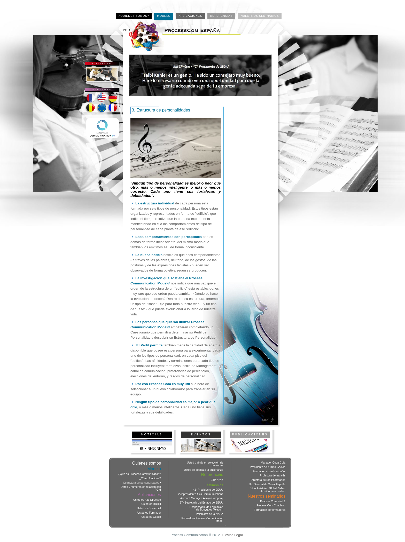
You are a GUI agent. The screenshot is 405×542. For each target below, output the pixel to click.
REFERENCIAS (221, 15)
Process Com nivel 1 (272, 501)
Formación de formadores (269, 509)
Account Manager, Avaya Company (201, 498)
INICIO (127, 29)
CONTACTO (102, 63)
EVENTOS (201, 434)
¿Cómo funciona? (150, 478)
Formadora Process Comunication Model (202, 519)
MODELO (163, 15)
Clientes (217, 480)
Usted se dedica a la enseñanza (203, 469)
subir (266, 419)
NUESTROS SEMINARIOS (260, 15)
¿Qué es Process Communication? (139, 474)
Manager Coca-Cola (273, 462)
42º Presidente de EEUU (208, 489)
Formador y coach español (269, 471)
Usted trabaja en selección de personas (205, 464)
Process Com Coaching (270, 505)
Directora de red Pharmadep (268, 480)
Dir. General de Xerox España (267, 484)
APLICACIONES (190, 15)
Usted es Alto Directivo (147, 499)
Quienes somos (146, 463)
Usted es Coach (151, 516)
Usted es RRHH (151, 504)
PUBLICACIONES (250, 434)
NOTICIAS (151, 434)
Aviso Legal (234, 535)
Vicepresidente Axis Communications (200, 494)
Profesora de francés (272, 475)
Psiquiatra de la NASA (209, 514)
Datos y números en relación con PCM (141, 488)
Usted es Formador (149, 512)
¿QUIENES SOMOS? (134, 15)
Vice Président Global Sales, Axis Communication (268, 489)
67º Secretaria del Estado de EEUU (201, 502)
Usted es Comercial (149, 508)
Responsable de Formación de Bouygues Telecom (206, 508)
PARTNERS (102, 89)
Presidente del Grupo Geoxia (267, 467)
